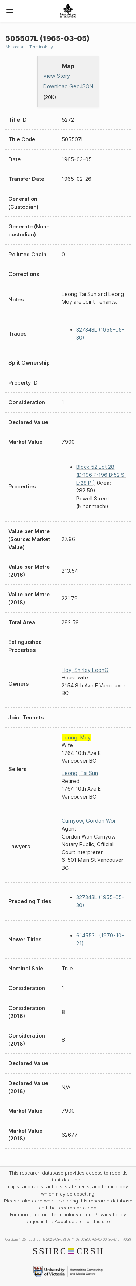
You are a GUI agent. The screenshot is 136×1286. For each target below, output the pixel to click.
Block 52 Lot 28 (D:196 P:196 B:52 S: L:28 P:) (101, 475)
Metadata (14, 46)
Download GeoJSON (68, 86)
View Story (56, 76)
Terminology (41, 46)
